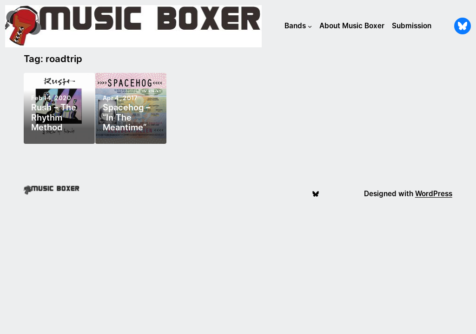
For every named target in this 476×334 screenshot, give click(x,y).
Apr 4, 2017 (120, 98)
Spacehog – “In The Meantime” (126, 118)
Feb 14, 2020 (51, 98)
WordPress (433, 193)
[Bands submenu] (310, 26)
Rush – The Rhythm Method (53, 118)
